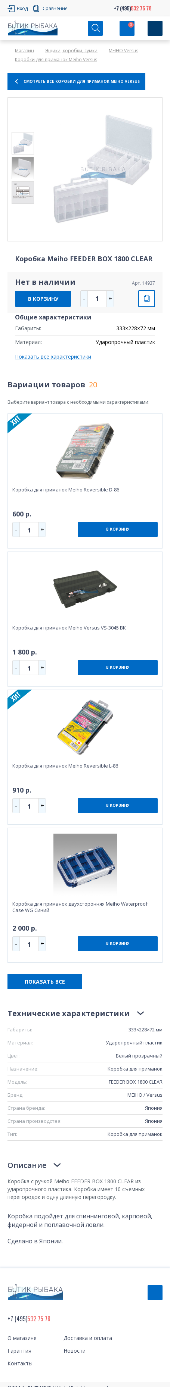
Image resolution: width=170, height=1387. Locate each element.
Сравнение (55, 8)
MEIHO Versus (123, 50)
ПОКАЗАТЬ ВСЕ (45, 981)
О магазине (22, 1337)
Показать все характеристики (53, 356)
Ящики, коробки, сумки (71, 50)
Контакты (20, 1363)
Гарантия (19, 1350)
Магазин (24, 50)
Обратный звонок (155, 1292)
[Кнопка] (155, 28)
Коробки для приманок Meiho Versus (56, 59)
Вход (22, 8)
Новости (75, 1350)
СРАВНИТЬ (146, 298)
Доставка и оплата (88, 1337)
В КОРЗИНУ (43, 298)
